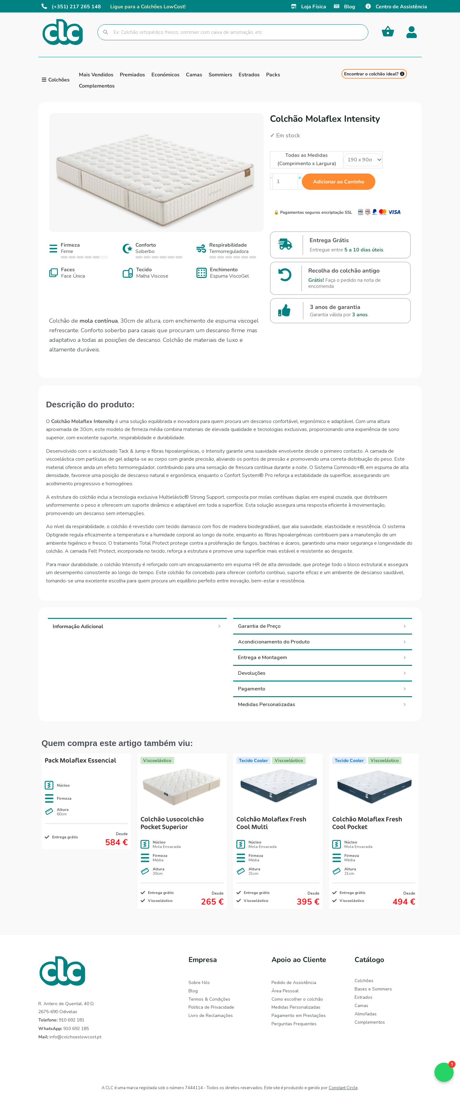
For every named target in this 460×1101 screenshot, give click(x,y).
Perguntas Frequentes (294, 1023)
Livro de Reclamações (210, 1015)
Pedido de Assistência (294, 983)
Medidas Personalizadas (296, 1007)
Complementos (370, 1022)
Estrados (363, 997)
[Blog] (336, 6)
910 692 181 (61, 1020)
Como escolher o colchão (297, 999)
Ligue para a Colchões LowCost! (148, 6)
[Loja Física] (293, 6)
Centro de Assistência (401, 6)
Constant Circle (343, 1088)
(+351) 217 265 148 (76, 6)
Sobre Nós (199, 983)
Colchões (364, 981)
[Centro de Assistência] (368, 6)
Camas (361, 1005)
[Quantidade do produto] (285, 181)
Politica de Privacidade (211, 1007)
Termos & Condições (209, 999)
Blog (349, 6)
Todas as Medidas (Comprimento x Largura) (306, 159)
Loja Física (313, 6)
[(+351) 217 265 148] (44, 6)
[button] (444, 1072)
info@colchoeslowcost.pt (69, 1037)
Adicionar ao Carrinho (338, 181)
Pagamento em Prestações (299, 1015)
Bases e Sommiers (373, 989)
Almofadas (366, 1013)
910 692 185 (63, 1029)
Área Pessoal (285, 991)
